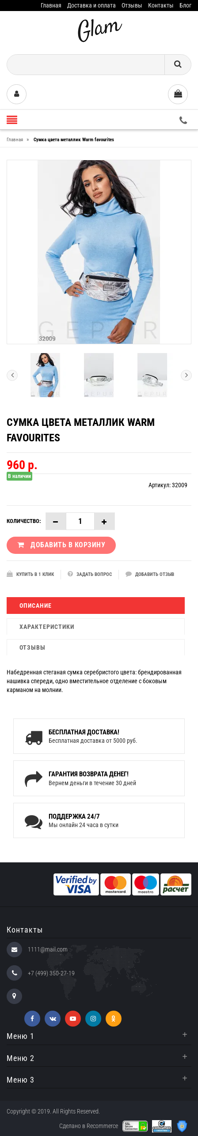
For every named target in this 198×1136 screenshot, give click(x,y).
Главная (51, 5)
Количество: (24, 521)
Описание (35, 605)
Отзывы (132, 5)
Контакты (161, 5)
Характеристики (46, 626)
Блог (185, 5)
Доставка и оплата (91, 5)
